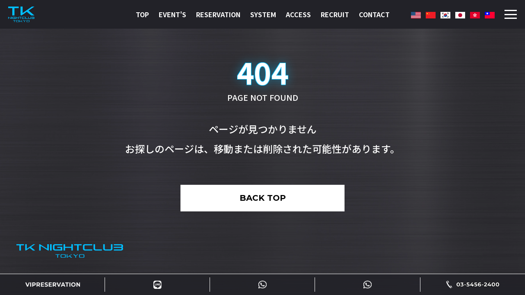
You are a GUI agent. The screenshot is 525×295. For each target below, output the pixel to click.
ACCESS (298, 14)
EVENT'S (172, 14)
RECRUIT (335, 14)
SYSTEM (263, 14)
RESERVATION (218, 14)
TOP (142, 14)
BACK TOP (263, 198)
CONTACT (374, 14)
